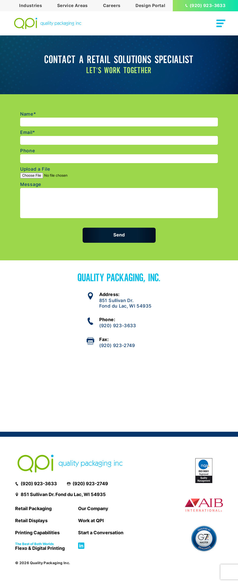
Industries (30, 5)
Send (119, 234)
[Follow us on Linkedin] (81, 547)
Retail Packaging (33, 508)
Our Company (93, 508)
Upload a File (35, 169)
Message (30, 184)
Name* (28, 114)
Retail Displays (31, 520)
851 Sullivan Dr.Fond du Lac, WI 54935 (125, 303)
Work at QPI (91, 520)
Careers (112, 5)
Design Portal (150, 5)
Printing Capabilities (37, 532)
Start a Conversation (100, 532)
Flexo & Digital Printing (40, 547)
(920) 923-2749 (117, 345)
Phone (27, 151)
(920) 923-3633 (205, 5)
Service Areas (72, 5)
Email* (27, 132)
